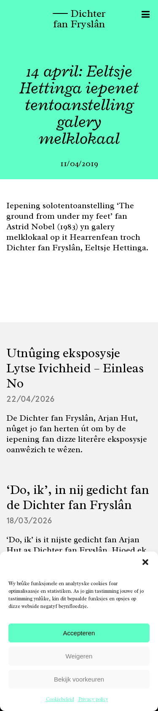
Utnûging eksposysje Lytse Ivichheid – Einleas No (75, 368)
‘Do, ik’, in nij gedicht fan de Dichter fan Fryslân (77, 497)
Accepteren (79, 633)
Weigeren (79, 656)
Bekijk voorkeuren (79, 679)
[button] (145, 562)
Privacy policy (93, 699)
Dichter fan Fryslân (79, 19)
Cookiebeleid (60, 699)
